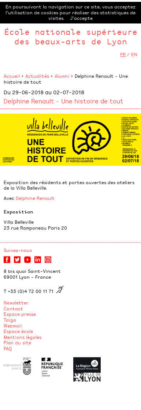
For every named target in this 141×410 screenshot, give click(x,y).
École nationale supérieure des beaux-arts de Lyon (70, 36)
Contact (13, 308)
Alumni (62, 76)
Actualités (37, 76)
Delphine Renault (35, 198)
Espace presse (20, 314)
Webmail (13, 325)
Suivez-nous (18, 250)
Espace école (18, 331)
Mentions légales (22, 337)
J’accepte (81, 18)
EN (134, 54)
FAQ (8, 348)
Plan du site (17, 342)
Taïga (10, 319)
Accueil (12, 76)
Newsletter (16, 302)
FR (123, 54)
